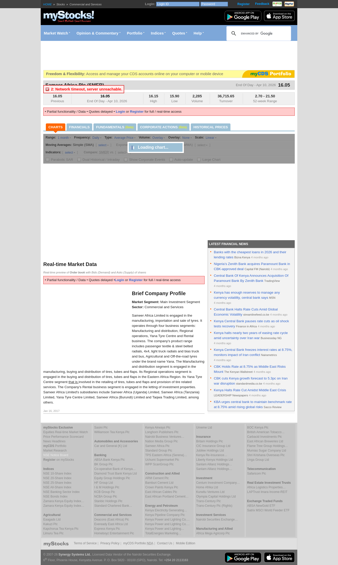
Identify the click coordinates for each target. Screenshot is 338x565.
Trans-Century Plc (208, 501)
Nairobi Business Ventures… (164, 437)
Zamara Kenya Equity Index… (63, 501)
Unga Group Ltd (258, 460)
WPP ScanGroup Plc (159, 464)
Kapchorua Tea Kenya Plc (61, 529)
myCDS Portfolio (138, 543)
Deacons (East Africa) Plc (111, 519)
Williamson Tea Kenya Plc (112, 432)
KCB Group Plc (104, 492)
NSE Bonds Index (55, 496)
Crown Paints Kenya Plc (161, 487)
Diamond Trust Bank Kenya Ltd (115, 473)
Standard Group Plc (158, 450)
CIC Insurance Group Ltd (213, 446)
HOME (47, 4)
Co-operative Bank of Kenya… (115, 469)
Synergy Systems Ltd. (75, 554)
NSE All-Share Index (57, 487)
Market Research (55, 450)
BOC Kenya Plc (257, 427)
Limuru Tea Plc (53, 533)
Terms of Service (85, 543)
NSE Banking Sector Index (61, 492)
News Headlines (54, 441)
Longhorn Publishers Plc (161, 432)
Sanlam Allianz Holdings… (214, 464)
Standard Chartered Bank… (113, 506)
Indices (157, 33)
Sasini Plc (101, 427)
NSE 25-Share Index (57, 483)
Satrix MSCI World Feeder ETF (268, 510)
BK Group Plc (103, 464)
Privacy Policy (110, 543)
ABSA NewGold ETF (261, 506)
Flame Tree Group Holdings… (267, 446)
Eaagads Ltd (51, 519)
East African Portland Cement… (166, 496)
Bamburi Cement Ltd (159, 483)
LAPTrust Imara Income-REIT (267, 492)
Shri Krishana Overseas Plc (266, 455)
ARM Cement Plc (157, 478)
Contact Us (164, 543)
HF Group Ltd (103, 483)
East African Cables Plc (161, 492)
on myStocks (58, 460)
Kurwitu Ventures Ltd (210, 492)
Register (243, 4)
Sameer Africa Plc (157, 446)
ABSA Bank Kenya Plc (109, 460)
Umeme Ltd (204, 427)
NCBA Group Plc (105, 496)
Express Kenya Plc (107, 529)
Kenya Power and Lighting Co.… (167, 519)
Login (120, 111)
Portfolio (134, 33)
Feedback (262, 4)
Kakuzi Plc (50, 524)
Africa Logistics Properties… (266, 487)
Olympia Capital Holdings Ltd (216, 496)
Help (198, 33)
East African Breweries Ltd (265, 441)
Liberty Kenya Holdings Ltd (214, 460)
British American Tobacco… (266, 432)
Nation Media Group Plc (161, 441)
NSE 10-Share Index (57, 473)
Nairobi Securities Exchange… (217, 519)
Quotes (178, 33)
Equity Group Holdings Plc (112, 478)
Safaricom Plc (256, 473)
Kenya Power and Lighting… (164, 529)
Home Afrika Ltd (207, 487)
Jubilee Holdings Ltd (210, 450)
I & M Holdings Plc (106, 487)
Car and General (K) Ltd (110, 446)
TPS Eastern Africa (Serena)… (166, 455)
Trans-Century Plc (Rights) (214, 506)
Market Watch (56, 33)
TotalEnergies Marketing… (163, 533)
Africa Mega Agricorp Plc (213, 533)
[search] (258, 33)
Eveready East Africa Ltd (111, 524)
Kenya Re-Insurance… (211, 455)
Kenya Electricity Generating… (166, 510)
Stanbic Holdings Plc (108, 501)
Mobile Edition (185, 543)
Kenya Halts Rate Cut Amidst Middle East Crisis (250, 390)
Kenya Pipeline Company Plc (165, 515)
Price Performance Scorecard (63, 437)
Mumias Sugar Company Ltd (266, 450)
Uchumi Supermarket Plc (162, 460)
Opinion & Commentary (98, 33)
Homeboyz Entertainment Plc (114, 533)
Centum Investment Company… (218, 483)
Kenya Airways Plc (158, 427)
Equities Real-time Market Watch (65, 432)
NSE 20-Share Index (57, 478)
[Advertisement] (136, 55)
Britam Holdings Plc (209, 441)
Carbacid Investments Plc (264, 437)
